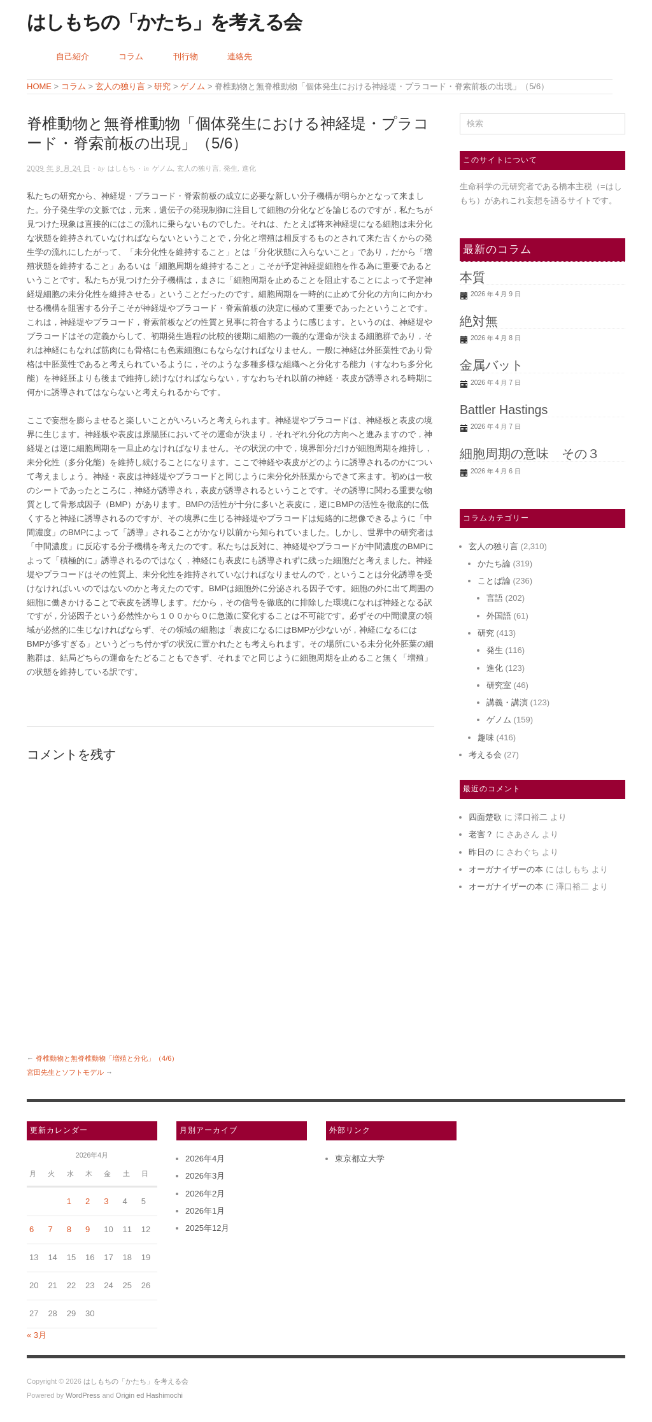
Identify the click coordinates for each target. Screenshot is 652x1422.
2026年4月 (205, 1158)
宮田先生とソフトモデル (65, 1072)
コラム (130, 56)
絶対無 (479, 321)
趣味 (486, 737)
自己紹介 (72, 56)
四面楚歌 (485, 817)
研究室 (498, 685)
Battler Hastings (504, 410)
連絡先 (239, 56)
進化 (249, 168)
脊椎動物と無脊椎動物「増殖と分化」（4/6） (107, 1058)
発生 (230, 168)
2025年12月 (207, 1228)
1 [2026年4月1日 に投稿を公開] (69, 1201)
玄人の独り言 (198, 168)
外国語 (498, 616)
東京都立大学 (360, 1158)
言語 (494, 598)
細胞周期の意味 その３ (530, 454)
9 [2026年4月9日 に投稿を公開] (87, 1229)
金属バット (491, 365)
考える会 (485, 754)
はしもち (122, 168)
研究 (486, 633)
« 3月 (36, 1335)
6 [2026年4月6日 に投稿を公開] (31, 1229)
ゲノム (162, 168)
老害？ (481, 834)
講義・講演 (507, 702)
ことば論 (494, 580)
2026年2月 (205, 1193)
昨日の (481, 852)
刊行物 (185, 56)
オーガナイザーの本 (506, 869)
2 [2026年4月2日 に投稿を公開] (87, 1201)
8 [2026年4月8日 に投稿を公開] (69, 1229)
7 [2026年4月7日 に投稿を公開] (50, 1229)
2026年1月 (205, 1211)
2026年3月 (205, 1176)
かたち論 (494, 563)
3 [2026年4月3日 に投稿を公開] (106, 1201)
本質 (472, 277)
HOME (39, 86)
